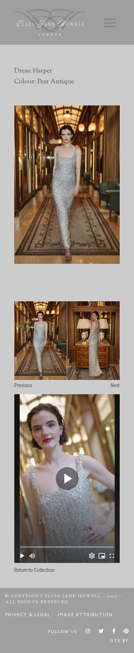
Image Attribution (85, 615)
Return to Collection (34, 570)
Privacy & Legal (27, 615)
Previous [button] (23, 385)
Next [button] (115, 385)
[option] (67, 184)
